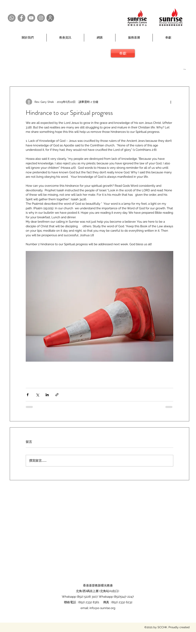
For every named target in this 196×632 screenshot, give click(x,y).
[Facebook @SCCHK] (21, 18)
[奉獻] (123, 53)
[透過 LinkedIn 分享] (47, 395)
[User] (50, 18)
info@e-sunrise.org (102, 608)
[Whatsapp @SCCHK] (12, 18)
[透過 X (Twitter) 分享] (37, 395)
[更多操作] (170, 101)
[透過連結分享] (57, 395)
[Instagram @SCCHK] (41, 18)
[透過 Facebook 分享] (28, 395)
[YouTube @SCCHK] (31, 18)
